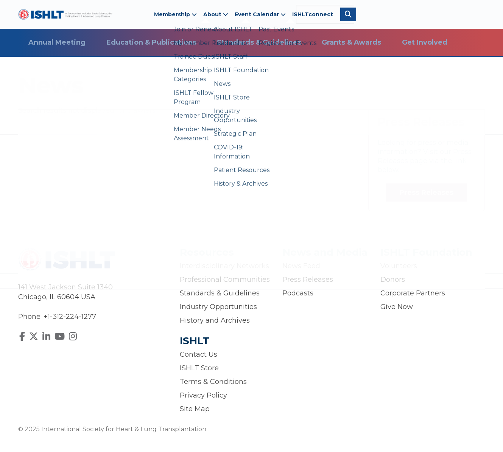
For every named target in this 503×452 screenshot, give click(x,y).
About (215, 14)
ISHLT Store (199, 368)
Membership (175, 14)
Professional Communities (225, 279)
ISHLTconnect (312, 14)
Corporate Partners (412, 293)
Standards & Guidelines (259, 42)
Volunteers (398, 266)
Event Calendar (260, 14)
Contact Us (198, 354)
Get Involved (424, 42)
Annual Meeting (57, 42)
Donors (392, 279)
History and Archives (215, 320)
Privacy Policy (203, 395)
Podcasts (297, 293)
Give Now (396, 307)
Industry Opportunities (218, 307)
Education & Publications (151, 42)
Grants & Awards (351, 42)
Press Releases (426, 192)
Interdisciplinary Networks (224, 266)
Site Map (195, 409)
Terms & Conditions (213, 381)
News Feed (301, 266)
